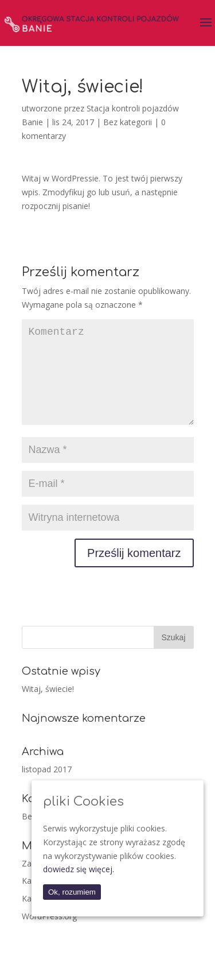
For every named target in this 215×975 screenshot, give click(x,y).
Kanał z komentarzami (72, 916)
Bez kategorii (127, 122)
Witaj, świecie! (48, 707)
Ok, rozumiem (72, 892)
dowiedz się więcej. (78, 869)
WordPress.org (49, 934)
